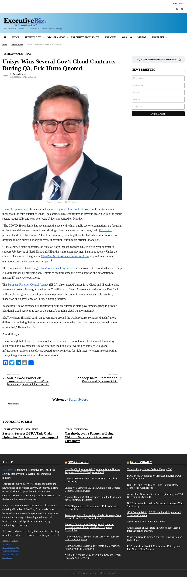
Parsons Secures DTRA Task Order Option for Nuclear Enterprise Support (30, 435)
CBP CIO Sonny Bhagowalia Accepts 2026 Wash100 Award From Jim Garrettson (92, 547)
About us (6, 544)
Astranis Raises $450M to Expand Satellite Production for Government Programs (93, 498)
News (35, 429)
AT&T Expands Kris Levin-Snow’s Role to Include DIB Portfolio (91, 508)
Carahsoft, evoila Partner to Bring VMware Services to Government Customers (89, 437)
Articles (110, 37)
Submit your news (10, 554)
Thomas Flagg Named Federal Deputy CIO (149, 469)
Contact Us (7, 557)
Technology (33, 37)
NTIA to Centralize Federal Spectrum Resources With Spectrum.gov (155, 505)
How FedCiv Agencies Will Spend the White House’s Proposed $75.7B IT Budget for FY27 (92, 471)
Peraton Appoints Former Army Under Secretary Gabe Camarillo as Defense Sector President (93, 517)
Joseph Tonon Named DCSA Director (146, 521)
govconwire (78, 462)
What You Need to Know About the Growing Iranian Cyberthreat (154, 538)
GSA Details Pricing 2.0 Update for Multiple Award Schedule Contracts (154, 514)
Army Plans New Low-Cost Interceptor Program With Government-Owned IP (155, 495)
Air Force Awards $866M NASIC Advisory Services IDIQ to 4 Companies (92, 538)
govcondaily (141, 462)
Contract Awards (13, 429)
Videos (141, 37)
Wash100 (127, 37)
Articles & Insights (10, 547)
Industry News (56, 37)
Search (180, 60)
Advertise (158, 37)
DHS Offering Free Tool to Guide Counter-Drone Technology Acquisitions (152, 486)
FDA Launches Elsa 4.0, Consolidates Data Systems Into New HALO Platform (154, 547)
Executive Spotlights (85, 37)
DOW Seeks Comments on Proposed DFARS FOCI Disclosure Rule (154, 477)
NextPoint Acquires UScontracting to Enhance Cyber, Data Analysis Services (93, 556)
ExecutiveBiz (9, 469)
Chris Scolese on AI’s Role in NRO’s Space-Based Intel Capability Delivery (153, 529)
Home (15, 37)
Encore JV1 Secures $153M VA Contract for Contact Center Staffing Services (92, 489)
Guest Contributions (11, 551)
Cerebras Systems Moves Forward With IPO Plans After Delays (91, 480)
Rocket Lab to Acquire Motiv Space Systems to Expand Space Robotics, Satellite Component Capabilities (89, 527)
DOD (27, 429)
